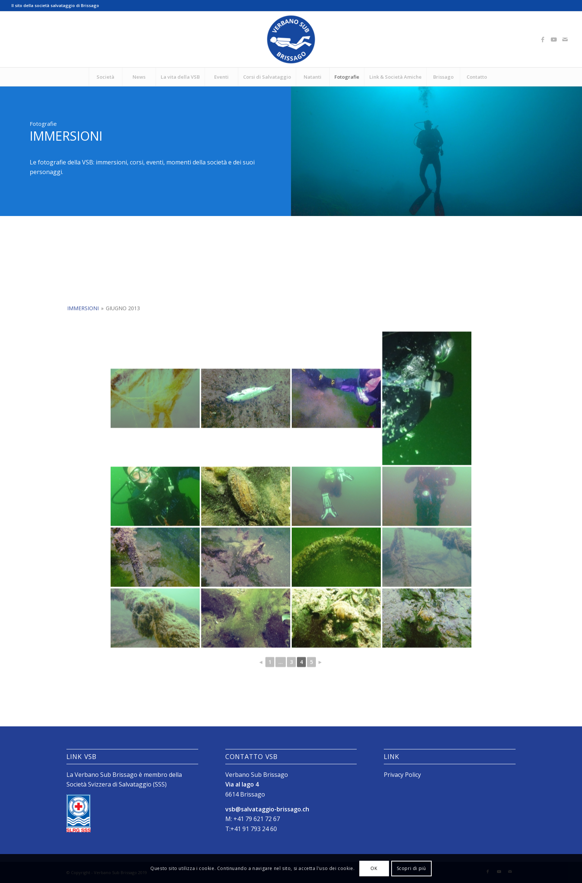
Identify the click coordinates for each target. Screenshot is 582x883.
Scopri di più (411, 868)
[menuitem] (105, 77)
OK (373, 868)
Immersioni (83, 366)
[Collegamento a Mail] (564, 39)
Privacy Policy (402, 775)
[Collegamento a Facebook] (542, 39)
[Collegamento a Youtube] (553, 39)
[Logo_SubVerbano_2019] (291, 39)
